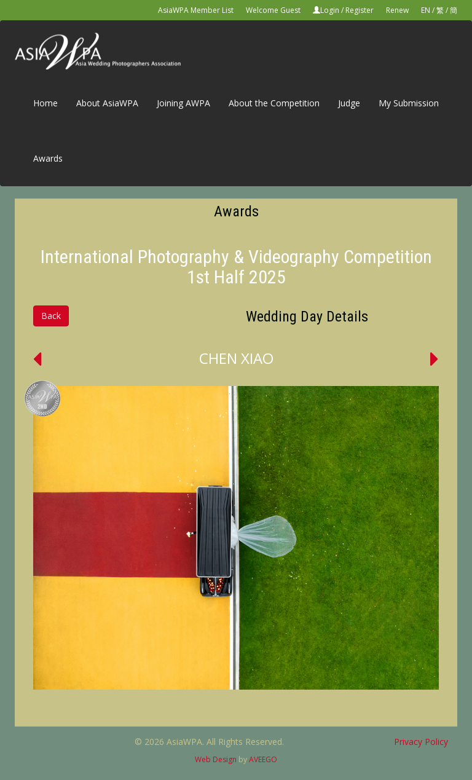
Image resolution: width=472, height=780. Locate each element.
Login (329, 10)
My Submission (409, 103)
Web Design (216, 759)
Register (359, 10)
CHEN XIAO (236, 358)
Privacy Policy (421, 741)
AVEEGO (263, 759)
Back (51, 315)
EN (425, 10)
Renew (397, 10)
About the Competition (274, 103)
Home (45, 103)
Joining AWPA (183, 103)
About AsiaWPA (107, 103)
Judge (349, 103)
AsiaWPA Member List (196, 10)
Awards (48, 158)
